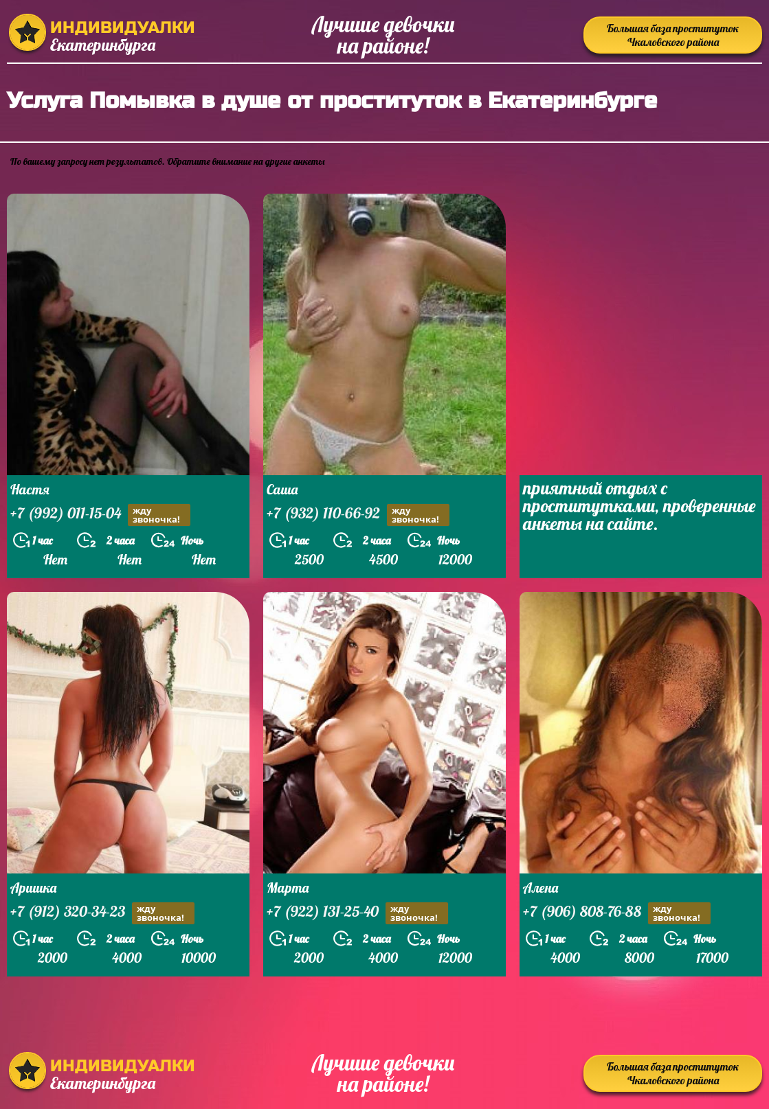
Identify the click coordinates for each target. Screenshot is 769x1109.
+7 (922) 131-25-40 (357, 913)
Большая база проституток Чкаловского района (673, 35)
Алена (540, 887)
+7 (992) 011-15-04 (100, 514)
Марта (288, 887)
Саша (282, 489)
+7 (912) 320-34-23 (102, 913)
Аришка (33, 887)
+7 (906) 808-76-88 (617, 913)
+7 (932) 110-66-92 (358, 514)
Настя (29, 489)
